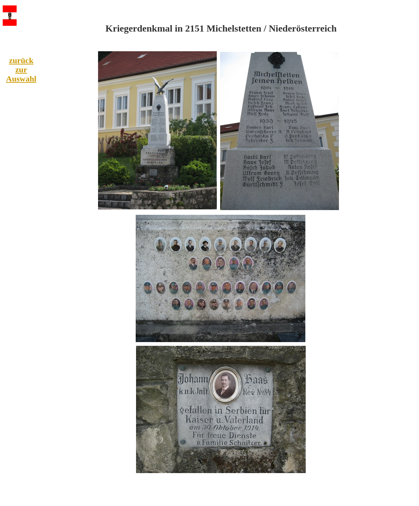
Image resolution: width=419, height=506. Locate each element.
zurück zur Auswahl (21, 69)
